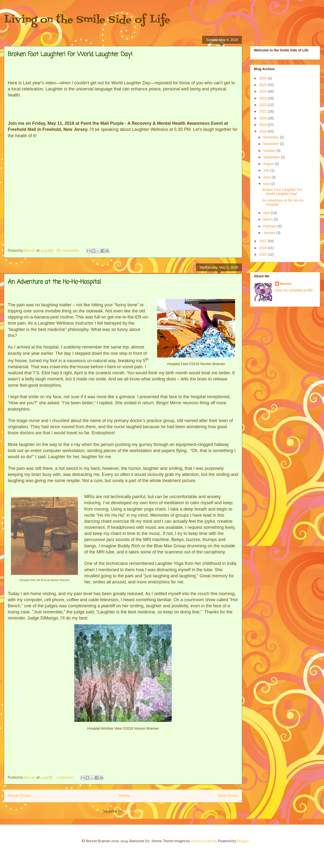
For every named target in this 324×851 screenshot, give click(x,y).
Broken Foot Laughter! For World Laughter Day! (70, 54)
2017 (263, 241)
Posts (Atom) (133, 811)
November (271, 144)
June (267, 177)
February (270, 226)
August (269, 164)
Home (124, 796)
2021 (263, 111)
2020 (263, 118)
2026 (263, 78)
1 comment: (65, 778)
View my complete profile (294, 290)
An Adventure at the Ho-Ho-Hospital (54, 282)
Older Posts (227, 796)
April (267, 213)
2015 (263, 254)
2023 (263, 98)
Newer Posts (19, 796)
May (266, 184)
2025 (263, 85)
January (269, 233)
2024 (263, 91)
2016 (263, 248)
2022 (263, 105)
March (268, 219)
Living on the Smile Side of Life (87, 20)
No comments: (68, 251)
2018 (263, 131)
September (272, 157)
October (269, 151)
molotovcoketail (204, 841)
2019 (263, 125)
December (271, 137)
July (266, 170)
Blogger (243, 841)
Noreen (286, 284)
